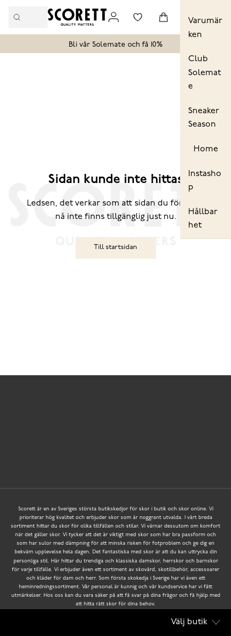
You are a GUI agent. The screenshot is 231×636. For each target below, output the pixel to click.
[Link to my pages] (113, 17)
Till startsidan (115, 247)
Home (205, 149)
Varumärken (205, 28)
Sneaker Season (203, 118)
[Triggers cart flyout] (163, 17)
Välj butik (195, 622)
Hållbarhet (203, 219)
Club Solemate (204, 73)
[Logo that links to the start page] (77, 17)
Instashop (204, 181)
